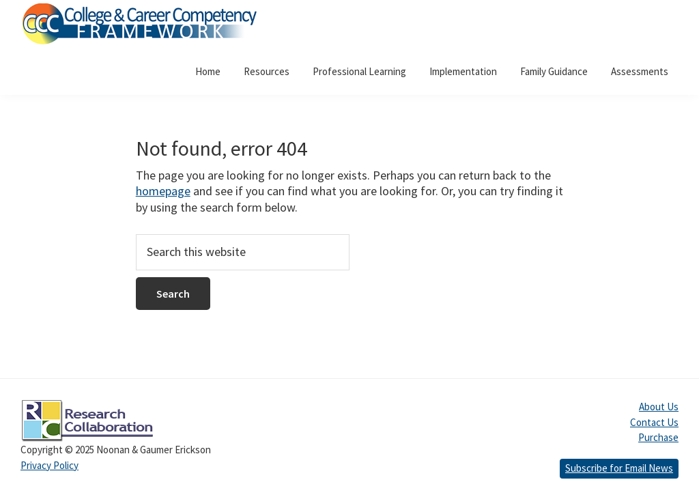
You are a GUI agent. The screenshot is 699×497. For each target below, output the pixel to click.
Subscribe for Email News (619, 468)
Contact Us (654, 422)
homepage (163, 191)
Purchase (658, 437)
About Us (659, 406)
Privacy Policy (49, 465)
